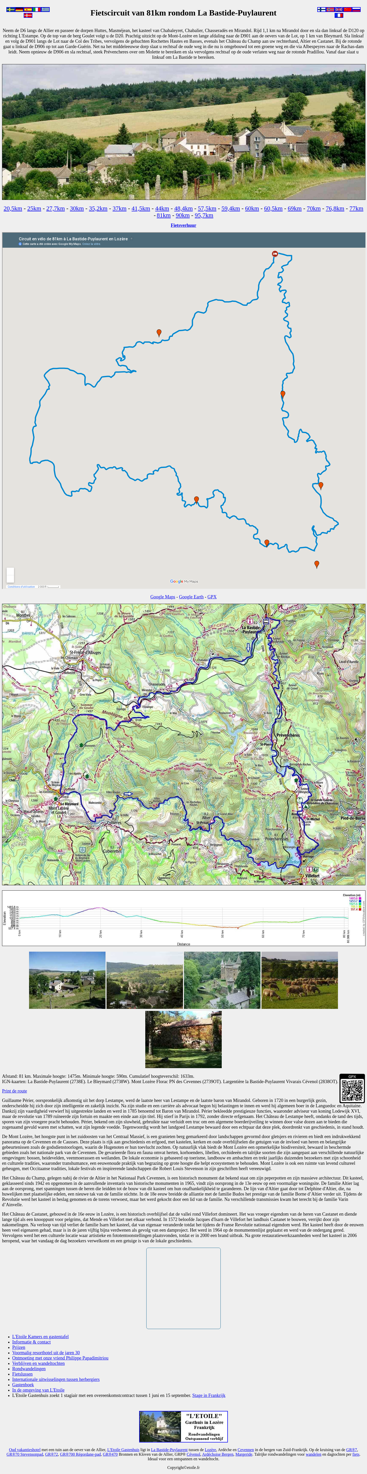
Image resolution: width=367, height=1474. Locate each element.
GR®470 (110, 1454)
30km (77, 208)
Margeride (243, 1454)
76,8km (335, 208)
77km (356, 208)
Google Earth (191, 596)
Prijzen (18, 1347)
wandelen (313, 1454)
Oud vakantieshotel (25, 1450)
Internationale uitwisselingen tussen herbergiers (56, 1379)
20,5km (13, 208)
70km (314, 208)
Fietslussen (22, 1374)
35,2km (98, 208)
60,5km (273, 208)
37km (120, 208)
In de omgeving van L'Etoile (38, 1390)
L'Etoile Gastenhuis (123, 1450)
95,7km (204, 215)
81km (164, 215)
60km (252, 208)
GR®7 (351, 1450)
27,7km (55, 208)
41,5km (141, 208)
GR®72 (51, 1454)
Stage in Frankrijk (209, 1395)
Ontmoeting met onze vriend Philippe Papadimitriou (60, 1358)
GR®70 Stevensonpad (25, 1454)
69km (295, 208)
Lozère (210, 1450)
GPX (212, 596)
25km (34, 208)
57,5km (207, 208)
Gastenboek (23, 1384)
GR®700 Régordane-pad (80, 1454)
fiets (356, 1454)
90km (183, 215)
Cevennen (246, 1450)
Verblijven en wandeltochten (38, 1363)
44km (162, 208)
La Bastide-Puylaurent (169, 1450)
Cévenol (193, 1454)
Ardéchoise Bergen (217, 1454)
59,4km (230, 208)
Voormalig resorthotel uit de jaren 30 (46, 1352)
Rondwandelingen (29, 1368)
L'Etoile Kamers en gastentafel (40, 1336)
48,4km (183, 208)
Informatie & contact (31, 1342)
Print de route (14, 1091)
